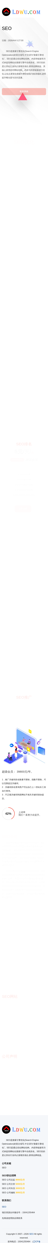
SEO (4, 1168)
